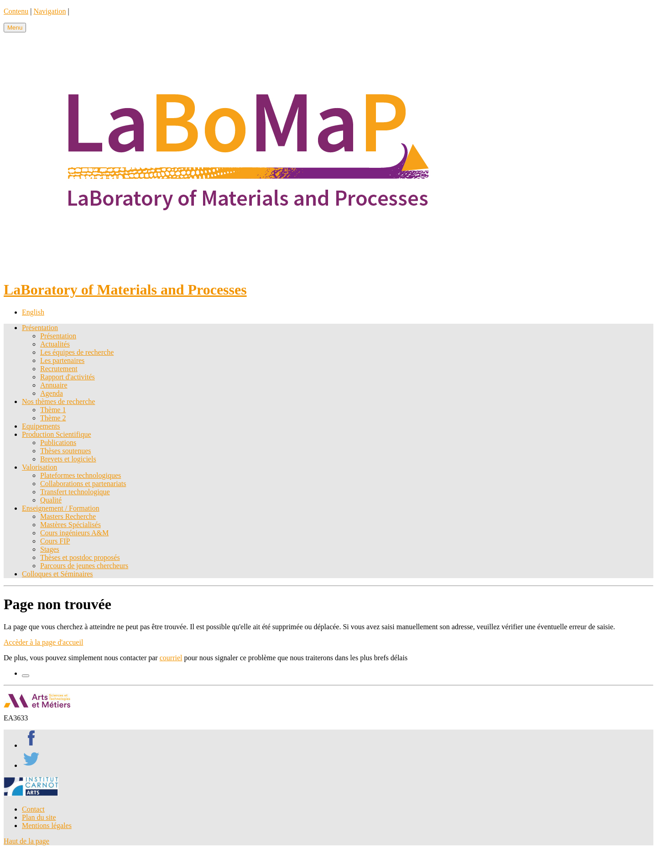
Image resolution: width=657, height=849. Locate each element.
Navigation (49, 11)
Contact (33, 809)
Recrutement (59, 369)
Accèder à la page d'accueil (43, 642)
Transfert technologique (75, 492)
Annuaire (54, 385)
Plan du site (39, 817)
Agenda (51, 393)
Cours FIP (55, 541)
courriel (171, 658)
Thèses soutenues (65, 451)
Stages (49, 549)
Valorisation (39, 467)
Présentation (40, 327)
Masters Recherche (68, 516)
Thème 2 (53, 418)
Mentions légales (47, 825)
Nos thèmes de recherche (58, 401)
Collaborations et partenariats (83, 483)
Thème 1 (53, 410)
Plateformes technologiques (80, 475)
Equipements (41, 426)
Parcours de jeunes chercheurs (84, 565)
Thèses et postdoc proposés (80, 557)
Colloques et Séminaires (57, 574)
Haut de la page (26, 841)
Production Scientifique (56, 434)
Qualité (51, 500)
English (33, 312)
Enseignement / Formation (60, 508)
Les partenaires (62, 360)
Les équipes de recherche (77, 352)
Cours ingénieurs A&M (74, 533)
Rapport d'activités (67, 377)
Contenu (16, 11)
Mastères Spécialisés (70, 524)
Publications (58, 442)
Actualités (55, 344)
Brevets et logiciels (68, 459)
